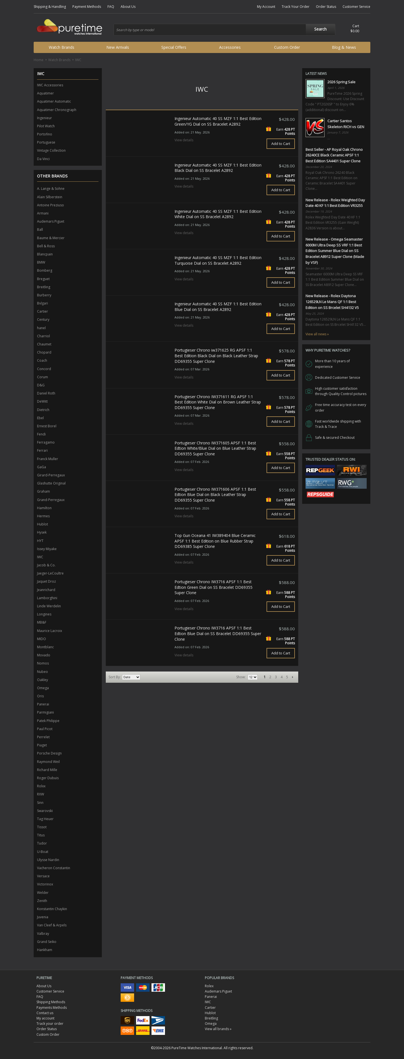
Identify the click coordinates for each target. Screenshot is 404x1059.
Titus (41, 835)
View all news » (317, 334)
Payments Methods (51, 1007)
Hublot (42, 524)
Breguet (43, 278)
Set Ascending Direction (145, 677)
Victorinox (45, 884)
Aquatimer (45, 93)
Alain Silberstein (49, 197)
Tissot (42, 827)
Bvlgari (42, 303)
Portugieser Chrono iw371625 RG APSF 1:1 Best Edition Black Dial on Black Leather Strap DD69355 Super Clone (216, 355)
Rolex (209, 986)
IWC (40, 557)
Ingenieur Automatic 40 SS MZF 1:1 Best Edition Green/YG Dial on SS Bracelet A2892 (218, 121)
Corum (42, 377)
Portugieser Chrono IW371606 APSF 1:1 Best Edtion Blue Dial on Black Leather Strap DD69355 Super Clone (215, 494)
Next (292, 677)
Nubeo (42, 671)
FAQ (110, 6)
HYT (40, 540)
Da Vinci (43, 158)
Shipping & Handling (50, 6)
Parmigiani (45, 712)
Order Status (326, 6)
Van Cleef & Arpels (51, 925)
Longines (44, 614)
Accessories (230, 47)
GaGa (41, 467)
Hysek (42, 532)
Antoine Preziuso (50, 205)
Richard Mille (47, 769)
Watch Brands (61, 47)
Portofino (44, 134)
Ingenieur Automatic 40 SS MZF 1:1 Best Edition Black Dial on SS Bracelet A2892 (218, 167)
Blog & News (344, 47)
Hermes (43, 516)
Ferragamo (46, 442)
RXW (40, 794)
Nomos (43, 663)
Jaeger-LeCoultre (50, 573)
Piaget (42, 745)
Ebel (40, 418)
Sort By (114, 677)
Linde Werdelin (49, 606)
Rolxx (41, 786)
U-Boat (42, 851)
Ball (40, 229)
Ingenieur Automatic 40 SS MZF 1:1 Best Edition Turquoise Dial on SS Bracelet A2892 (218, 260)
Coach (42, 360)
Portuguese (46, 142)
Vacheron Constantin (53, 868)
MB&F (41, 622)
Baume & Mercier (51, 238)
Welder (43, 892)
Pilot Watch (46, 126)
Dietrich (43, 409)
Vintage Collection (51, 150)
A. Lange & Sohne (51, 188)
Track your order (49, 1023)
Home (38, 59)
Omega (43, 688)
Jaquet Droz (46, 581)
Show (240, 677)
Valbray (43, 933)
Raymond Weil (48, 761)
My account (45, 1018)
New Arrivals (117, 47)
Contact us (44, 1012)
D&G (41, 385)
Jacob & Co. (46, 565)
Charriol (43, 336)
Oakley (42, 679)
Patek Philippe (48, 720)
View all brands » (218, 1028)
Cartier (42, 311)
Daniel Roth (46, 393)
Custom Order (287, 47)
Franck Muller (47, 458)
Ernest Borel (46, 426)
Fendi (41, 434)
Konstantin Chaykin (52, 908)
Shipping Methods (50, 1002)
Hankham (44, 949)
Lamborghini (47, 598)
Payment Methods (86, 6)
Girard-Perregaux (51, 475)
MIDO (41, 638)
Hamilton (44, 508)
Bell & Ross (46, 246)
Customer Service (356, 6)
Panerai (43, 704)
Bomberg (44, 270)
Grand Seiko (46, 941)
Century (43, 319)
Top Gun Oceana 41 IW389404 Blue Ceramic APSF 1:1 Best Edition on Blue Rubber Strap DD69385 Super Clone (215, 541)
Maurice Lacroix (49, 630)
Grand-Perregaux (51, 499)
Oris (40, 696)
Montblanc (45, 647)
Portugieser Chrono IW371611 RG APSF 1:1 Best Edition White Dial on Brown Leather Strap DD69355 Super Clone (218, 402)
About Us (128, 6)
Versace (43, 876)
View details (184, 140)
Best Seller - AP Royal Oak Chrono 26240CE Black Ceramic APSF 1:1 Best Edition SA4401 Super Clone (334, 155)
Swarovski (45, 810)
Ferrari (42, 450)
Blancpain (45, 254)
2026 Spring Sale (341, 81)
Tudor (42, 843)
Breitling (43, 287)
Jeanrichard (46, 589)
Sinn (40, 802)
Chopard (44, 352)
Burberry (44, 295)
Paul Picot (44, 728)
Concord (44, 368)
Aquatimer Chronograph (56, 109)
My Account (266, 6)
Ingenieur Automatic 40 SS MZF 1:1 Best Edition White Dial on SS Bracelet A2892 (218, 214)
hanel (41, 328)
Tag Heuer (45, 818)
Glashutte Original (51, 483)
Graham (43, 491)
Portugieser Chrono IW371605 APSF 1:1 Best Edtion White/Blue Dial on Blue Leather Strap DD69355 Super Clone (215, 448)
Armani (43, 213)
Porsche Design (49, 753)
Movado (43, 655)
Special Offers (173, 47)
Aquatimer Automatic (54, 101)
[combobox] (224, 29)
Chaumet (44, 344)
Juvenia (42, 917)
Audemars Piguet (50, 221)
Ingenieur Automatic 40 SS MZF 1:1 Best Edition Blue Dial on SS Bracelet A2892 (218, 306)
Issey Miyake (47, 548)
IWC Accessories (50, 85)
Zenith (42, 900)
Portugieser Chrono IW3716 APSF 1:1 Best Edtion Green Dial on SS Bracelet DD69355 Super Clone (213, 587)
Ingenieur (44, 118)
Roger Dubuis (48, 778)
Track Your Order (295, 6)
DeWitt (42, 401)
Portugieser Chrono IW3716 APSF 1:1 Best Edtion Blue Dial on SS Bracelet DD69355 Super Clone (218, 633)
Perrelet (43, 737)
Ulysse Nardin (48, 859)
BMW (41, 262)
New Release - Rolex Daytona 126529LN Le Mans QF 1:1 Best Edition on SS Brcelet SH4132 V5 (332, 301)
